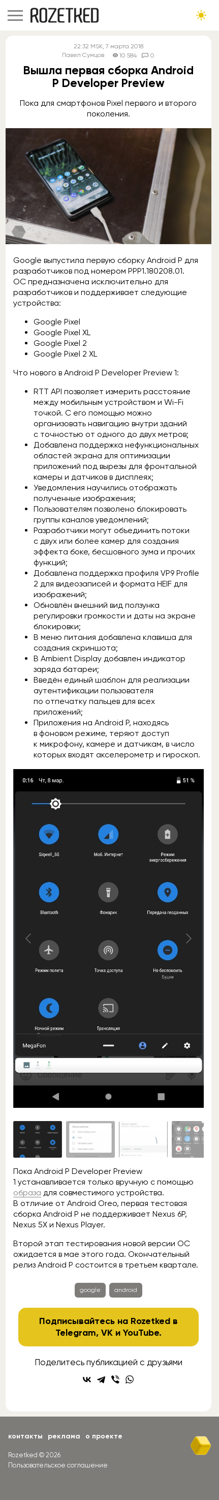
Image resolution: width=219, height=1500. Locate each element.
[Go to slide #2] (90, 1139)
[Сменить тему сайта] (201, 15)
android (125, 1289)
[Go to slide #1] (37, 1139)
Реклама (64, 1436)
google (90, 1289)
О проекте (103, 1436)
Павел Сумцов (83, 55)
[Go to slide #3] (143, 1139)
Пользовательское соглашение (58, 1465)
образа (27, 1192)
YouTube (141, 1332)
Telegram (75, 1332)
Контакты (25, 1436)
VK (107, 1332)
